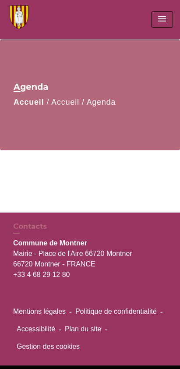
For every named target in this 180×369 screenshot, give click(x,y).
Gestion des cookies (48, 346)
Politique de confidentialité (116, 311)
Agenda (101, 102)
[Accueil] (40, 19)
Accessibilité (36, 329)
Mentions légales (39, 311)
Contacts (30, 226)
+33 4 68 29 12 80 (41, 274)
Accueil (29, 102)
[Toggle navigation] (162, 19)
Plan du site (83, 329)
